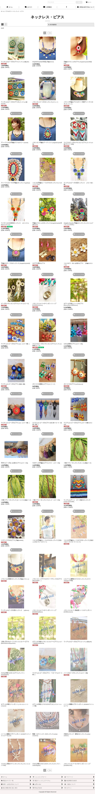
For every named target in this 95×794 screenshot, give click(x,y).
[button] (66, 7)
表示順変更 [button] (52, 24)
